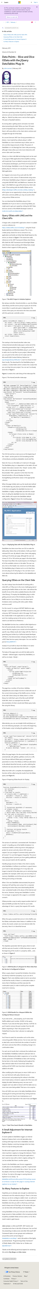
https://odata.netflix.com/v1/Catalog (13, 227)
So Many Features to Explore (11, 41)
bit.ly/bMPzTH (11, 642)
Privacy (13, 1278)
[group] (19, 329)
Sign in (36, 2)
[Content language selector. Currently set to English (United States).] (12, 1267)
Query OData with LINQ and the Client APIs (15, 34)
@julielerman (6, 1246)
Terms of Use (24, 1281)
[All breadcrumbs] (3, 22)
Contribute (6, 1278)
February (13, 22)
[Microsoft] (19, 2)
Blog (25, 1276)
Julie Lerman (8, 68)
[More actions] (35, 22)
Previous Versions (17, 1276)
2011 (7, 22)
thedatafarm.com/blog (9, 1238)
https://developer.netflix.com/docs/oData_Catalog (18, 190)
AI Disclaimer (7, 1276)
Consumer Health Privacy (10, 1281)
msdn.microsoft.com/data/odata (12, 211)
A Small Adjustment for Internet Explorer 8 (15, 39)
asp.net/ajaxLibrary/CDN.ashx (11, 360)
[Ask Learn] (32, 22)
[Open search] (31, 2)
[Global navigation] (2, 2)
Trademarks (7, 1283)
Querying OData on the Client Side (13, 37)
